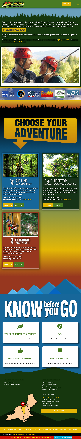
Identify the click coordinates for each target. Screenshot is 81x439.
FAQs (60, 334)
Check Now (27, 199)
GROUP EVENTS (8, 434)
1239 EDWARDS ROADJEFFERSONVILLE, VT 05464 (50, 400)
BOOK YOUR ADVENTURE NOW (63, 437)
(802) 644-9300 (63, 40)
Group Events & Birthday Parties (51, 387)
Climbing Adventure (47, 386)
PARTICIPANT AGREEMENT (20, 358)
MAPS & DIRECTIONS (60, 358)
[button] (78, 4)
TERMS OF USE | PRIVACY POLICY (63, 429)
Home (2, 434)
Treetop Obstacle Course (49, 384)
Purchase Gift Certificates (49, 389)
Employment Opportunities (12, 384)
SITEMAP (75, 429)
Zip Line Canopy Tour (48, 382)
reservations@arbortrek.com (15, 42)
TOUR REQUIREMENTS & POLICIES (20, 334)
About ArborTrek (9, 382)
